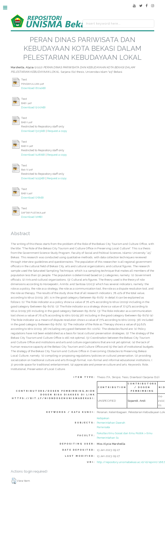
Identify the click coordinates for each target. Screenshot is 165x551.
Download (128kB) (33, 154)
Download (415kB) (33, 178)
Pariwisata (103, 427)
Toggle (7, 7)
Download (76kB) (32, 197)
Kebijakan (103, 418)
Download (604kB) (33, 88)
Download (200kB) (33, 107)
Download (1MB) (32, 216)
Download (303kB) (33, 130)
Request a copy (57, 130)
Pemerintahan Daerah (111, 422)
